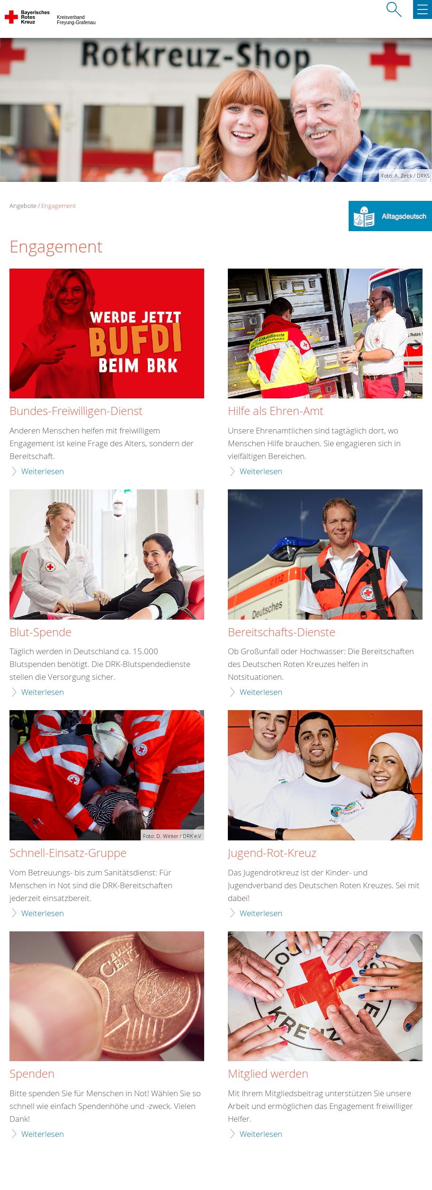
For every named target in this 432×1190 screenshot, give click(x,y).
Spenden (31, 1074)
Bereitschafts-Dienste (281, 632)
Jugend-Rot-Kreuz (272, 853)
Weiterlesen (42, 471)
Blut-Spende (40, 632)
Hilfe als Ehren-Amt (276, 411)
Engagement (58, 205)
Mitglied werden (268, 1074)
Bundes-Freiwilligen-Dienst (76, 411)
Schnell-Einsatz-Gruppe (67, 853)
